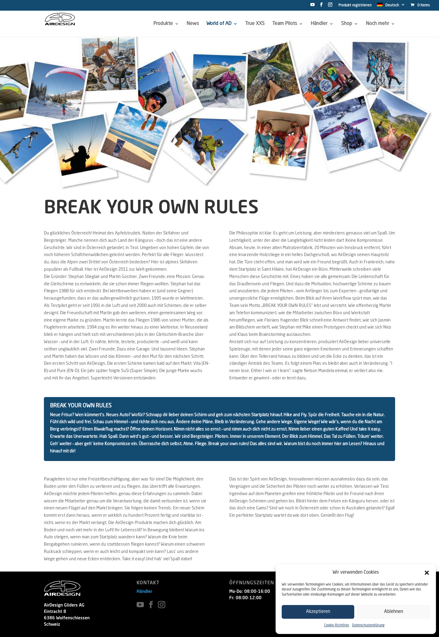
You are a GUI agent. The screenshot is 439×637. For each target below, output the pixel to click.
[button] (427, 573)
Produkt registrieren (355, 5)
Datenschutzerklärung (368, 625)
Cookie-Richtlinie (336, 625)
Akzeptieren (318, 612)
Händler (144, 591)
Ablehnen (393, 612)
